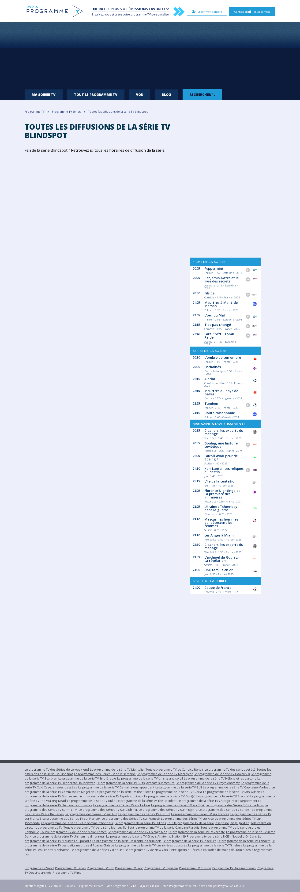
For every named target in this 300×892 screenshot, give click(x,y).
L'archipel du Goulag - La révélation (222, 559)
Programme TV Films (67, 872)
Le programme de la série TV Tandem (244, 841)
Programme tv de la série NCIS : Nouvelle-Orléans (222, 836)
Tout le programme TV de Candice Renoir (174, 769)
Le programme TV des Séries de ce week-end (57, 769)
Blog (166, 94)
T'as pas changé (217, 324)
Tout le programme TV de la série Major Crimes (73, 832)
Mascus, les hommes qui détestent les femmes (221, 522)
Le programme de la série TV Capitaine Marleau (236, 787)
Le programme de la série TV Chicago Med (137, 832)
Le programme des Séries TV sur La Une (121, 805)
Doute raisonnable (219, 413)
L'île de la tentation (220, 481)
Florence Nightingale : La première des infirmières (222, 493)
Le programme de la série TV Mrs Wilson (231, 792)
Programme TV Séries (70, 868)
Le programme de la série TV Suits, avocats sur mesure (136, 783)
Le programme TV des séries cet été (230, 769)
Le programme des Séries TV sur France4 (71, 818)
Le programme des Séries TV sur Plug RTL (168, 809)
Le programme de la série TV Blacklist (97, 850)
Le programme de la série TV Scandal (222, 796)
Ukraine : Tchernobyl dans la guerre (221, 508)
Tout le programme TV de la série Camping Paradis (163, 827)
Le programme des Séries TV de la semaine (105, 774)
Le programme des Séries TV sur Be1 (225, 809)
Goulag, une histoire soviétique (221, 445)
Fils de (209, 293)
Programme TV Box (100, 868)
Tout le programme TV (95, 94)
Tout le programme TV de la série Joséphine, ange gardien (208, 823)
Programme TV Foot (129, 868)
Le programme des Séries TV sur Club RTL (108, 809)
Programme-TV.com (90, 886)
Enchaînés (212, 367)
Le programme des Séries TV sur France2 (200, 814)
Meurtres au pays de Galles (221, 392)
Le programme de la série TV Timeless (215, 845)
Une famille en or (218, 570)
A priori (210, 379)
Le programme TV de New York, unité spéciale (157, 850)
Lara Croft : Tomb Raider (219, 336)
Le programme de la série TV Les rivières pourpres (151, 845)
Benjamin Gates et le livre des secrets (221, 279)
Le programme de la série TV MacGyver (165, 774)
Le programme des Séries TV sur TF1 (144, 814)
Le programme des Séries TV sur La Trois (235, 805)
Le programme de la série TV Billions (140, 823)
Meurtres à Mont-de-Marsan (221, 304)
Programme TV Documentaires (234, 868)
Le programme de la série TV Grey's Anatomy (208, 783)
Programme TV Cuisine (195, 868)
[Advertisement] (150, 54)
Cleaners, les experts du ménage (223, 432)
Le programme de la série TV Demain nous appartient (116, 787)
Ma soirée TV (44, 94)
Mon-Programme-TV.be (121, 886)
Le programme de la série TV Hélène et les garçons (220, 778)
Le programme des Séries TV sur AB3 (91, 814)
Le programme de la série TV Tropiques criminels (126, 841)
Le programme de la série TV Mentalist (117, 769)
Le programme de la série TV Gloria (177, 792)
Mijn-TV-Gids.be (149, 886)
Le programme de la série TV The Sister (123, 792)
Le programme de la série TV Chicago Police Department (217, 801)
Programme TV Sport (39, 868)
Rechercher (202, 94)
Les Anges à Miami (219, 535)
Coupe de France (217, 587)
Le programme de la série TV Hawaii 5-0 (222, 774)
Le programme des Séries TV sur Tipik (178, 805)
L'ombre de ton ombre (222, 357)
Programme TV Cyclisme (161, 868)
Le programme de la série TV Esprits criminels (111, 796)
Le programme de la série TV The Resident (146, 801)
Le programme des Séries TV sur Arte (187, 818)
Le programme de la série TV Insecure (189, 841)
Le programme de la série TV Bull (178, 787)
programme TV (141, 14)
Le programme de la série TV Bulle (91, 801)
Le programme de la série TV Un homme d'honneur (77, 823)
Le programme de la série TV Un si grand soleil (150, 778)
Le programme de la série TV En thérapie (87, 778)
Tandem (211, 403)
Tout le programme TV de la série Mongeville (95, 827)
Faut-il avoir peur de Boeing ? (221, 457)
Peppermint (214, 268)
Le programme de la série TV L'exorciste (197, 832)
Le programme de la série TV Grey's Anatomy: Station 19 (146, 836)
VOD (139, 94)
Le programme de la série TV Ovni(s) (169, 796)
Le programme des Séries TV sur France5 (131, 818)
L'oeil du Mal (214, 315)
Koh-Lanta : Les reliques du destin (224, 470)
